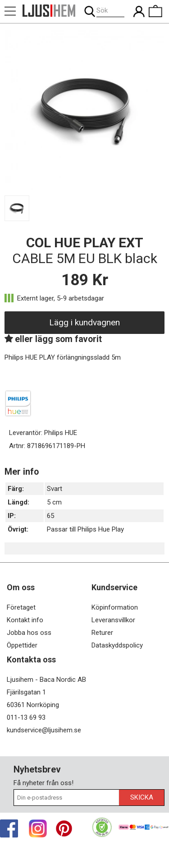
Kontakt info (25, 620)
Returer (102, 633)
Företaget (21, 607)
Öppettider (22, 645)
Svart (54, 489)
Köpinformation (114, 607)
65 (50, 516)
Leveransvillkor (113, 620)
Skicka (141, 797)
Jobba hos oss (29, 633)
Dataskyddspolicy (117, 645)
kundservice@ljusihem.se (44, 730)
